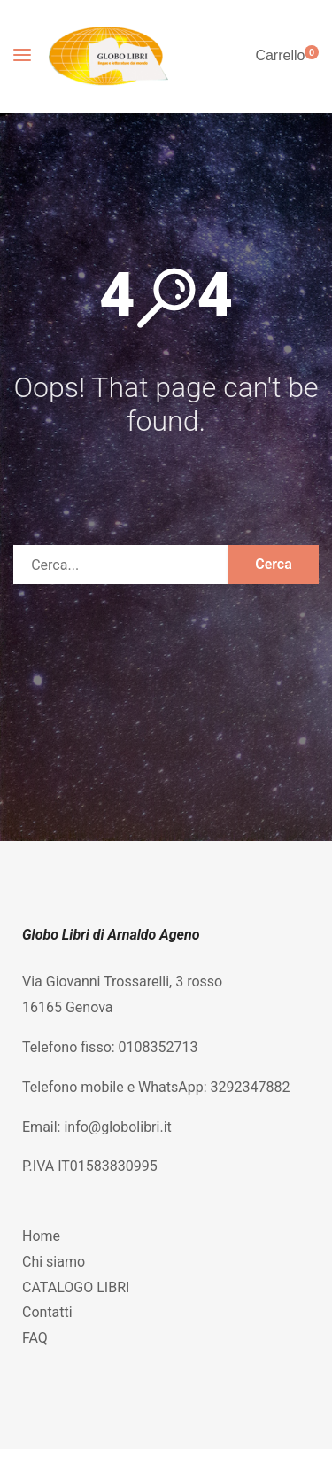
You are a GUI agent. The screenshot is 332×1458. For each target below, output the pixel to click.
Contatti (47, 1312)
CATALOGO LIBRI (75, 1287)
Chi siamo (53, 1261)
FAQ (35, 1337)
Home (41, 1236)
